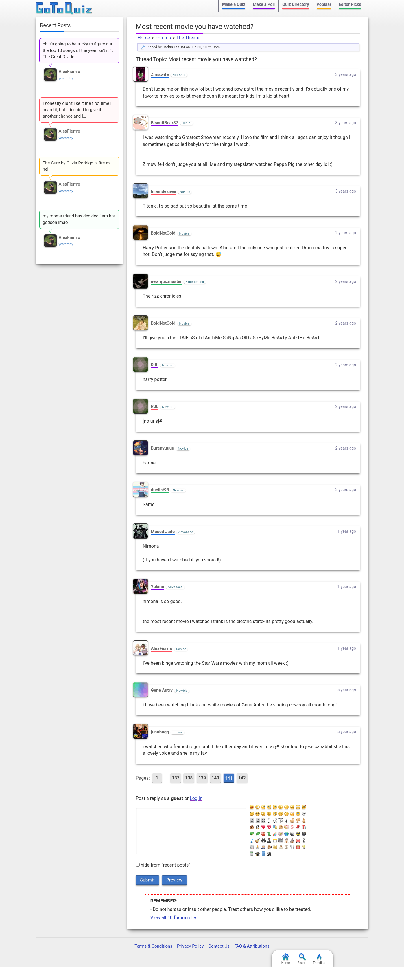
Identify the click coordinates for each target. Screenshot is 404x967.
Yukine (157, 586)
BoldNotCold (163, 233)
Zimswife (160, 74)
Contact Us (219, 946)
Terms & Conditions (153, 946)
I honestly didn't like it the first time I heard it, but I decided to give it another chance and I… (77, 110)
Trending (319, 959)
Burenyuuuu (162, 448)
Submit (147, 879)
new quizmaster (166, 281)
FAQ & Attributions (252, 946)
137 (176, 778)
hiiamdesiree (163, 191)
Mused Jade (163, 531)
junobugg (160, 732)
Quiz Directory (295, 4)
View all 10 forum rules (174, 917)
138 (189, 778)
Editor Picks (350, 4)
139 (202, 778)
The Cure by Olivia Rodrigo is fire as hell (76, 166)
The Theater (188, 38)
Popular (324, 4)
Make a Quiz (233, 4)
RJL (154, 364)
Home (143, 38)
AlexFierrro (162, 648)
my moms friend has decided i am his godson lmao (79, 219)
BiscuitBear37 (164, 122)
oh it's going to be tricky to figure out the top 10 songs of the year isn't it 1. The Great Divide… (78, 50)
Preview (174, 879)
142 (242, 778)
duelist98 (160, 489)
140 (215, 778)
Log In (196, 798)
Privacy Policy (190, 946)
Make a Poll (264, 4)
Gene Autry (162, 690)
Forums (163, 38)
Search (302, 959)
